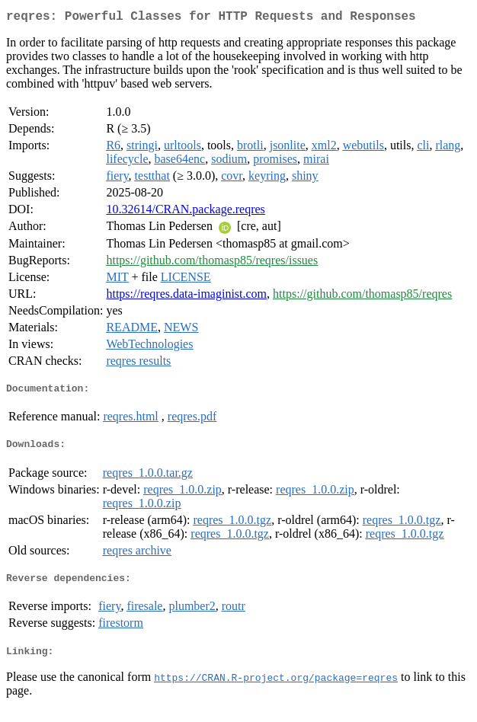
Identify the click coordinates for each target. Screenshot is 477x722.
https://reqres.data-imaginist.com (186, 296)
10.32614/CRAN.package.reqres (185, 212)
